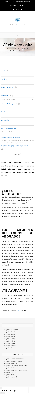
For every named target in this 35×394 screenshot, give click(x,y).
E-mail (4, 112)
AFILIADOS (13, 5)
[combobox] (17, 99)
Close (2, 393)
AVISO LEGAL (21, 5)
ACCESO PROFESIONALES (22, 1)
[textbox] (18, 99)
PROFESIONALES (9, 1)
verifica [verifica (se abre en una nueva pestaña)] (19, 310)
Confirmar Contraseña (9, 128)
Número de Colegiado (9, 104)
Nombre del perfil (7, 87)
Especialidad (6, 95)
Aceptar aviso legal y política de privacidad (14, 146)
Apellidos (5, 79)
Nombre (4, 71)
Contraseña (5, 120)
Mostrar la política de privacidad (11, 137)
